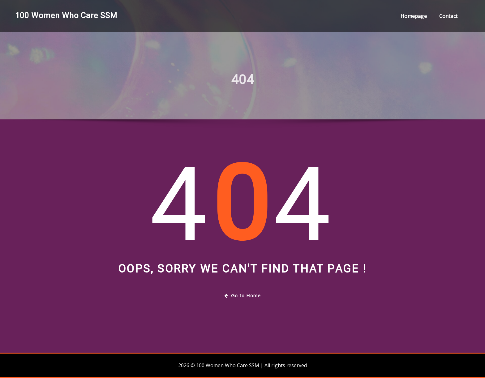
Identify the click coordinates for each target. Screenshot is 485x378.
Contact (448, 16)
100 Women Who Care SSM (66, 15)
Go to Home (242, 295)
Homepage (414, 16)
